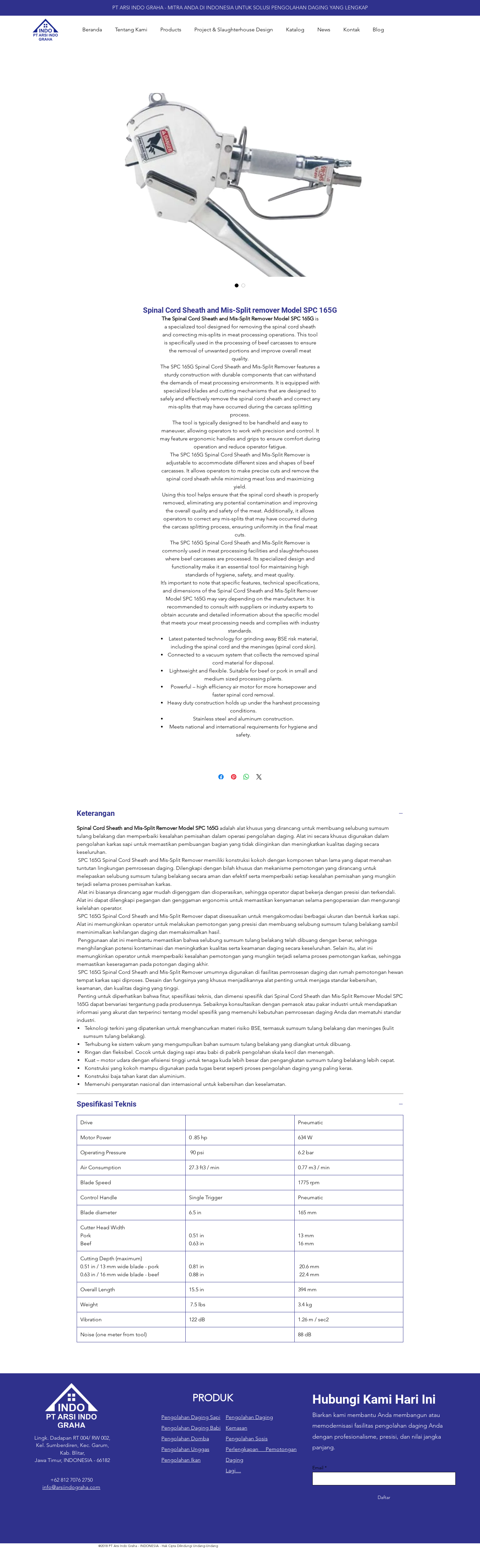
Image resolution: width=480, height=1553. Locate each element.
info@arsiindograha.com (71, 1487)
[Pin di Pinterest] (234, 777)
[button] (171, 29)
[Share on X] (259, 777)
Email (317, 1467)
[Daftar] (384, 1497)
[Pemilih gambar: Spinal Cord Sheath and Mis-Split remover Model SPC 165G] (236, 285)
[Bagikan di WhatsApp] (246, 777)
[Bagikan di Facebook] (221, 777)
